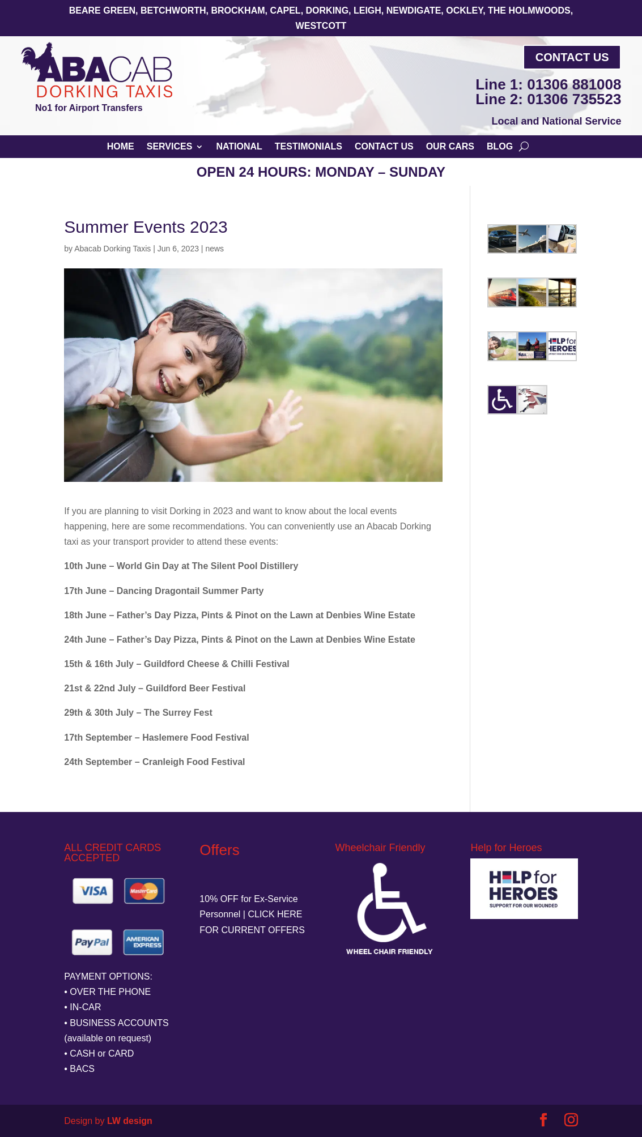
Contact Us (572, 57)
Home (120, 147)
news (214, 248)
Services (170, 147)
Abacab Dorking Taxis (112, 248)
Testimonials (308, 147)
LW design (129, 1121)
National (239, 147)
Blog (500, 147)
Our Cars (450, 147)
